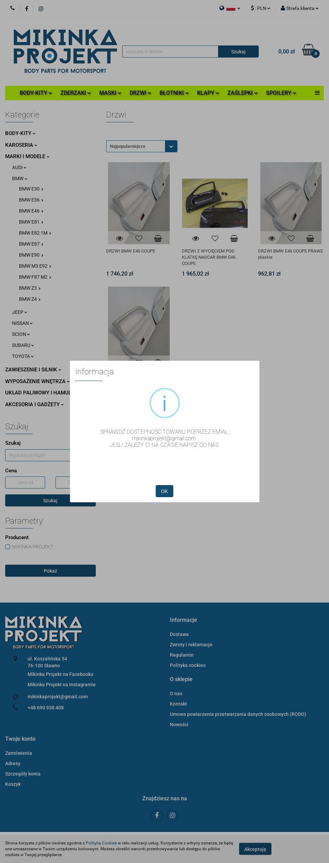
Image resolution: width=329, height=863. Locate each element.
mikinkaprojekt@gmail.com (164, 438)
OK (164, 491)
